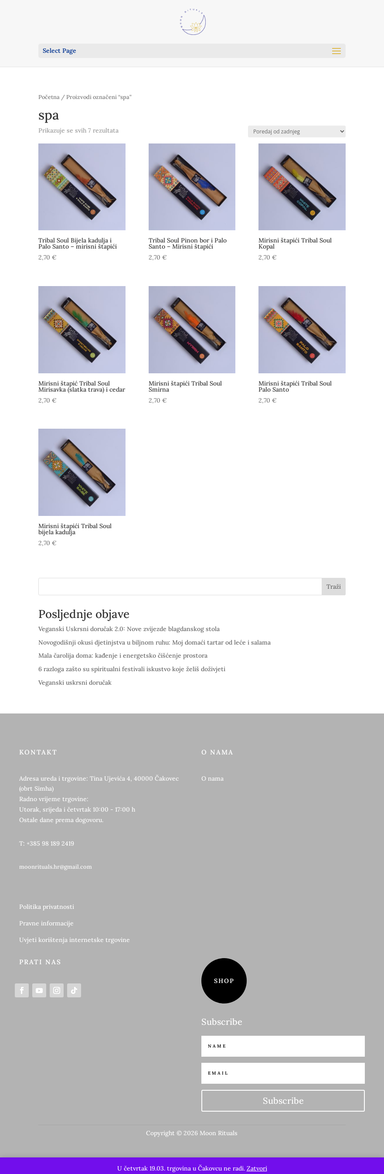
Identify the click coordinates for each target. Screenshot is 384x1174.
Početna (49, 97)
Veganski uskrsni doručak (75, 682)
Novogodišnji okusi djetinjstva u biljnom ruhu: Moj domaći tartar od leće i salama (154, 642)
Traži (333, 586)
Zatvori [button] (257, 1168)
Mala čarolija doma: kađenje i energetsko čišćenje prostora (122, 655)
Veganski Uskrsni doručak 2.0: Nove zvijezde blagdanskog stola (129, 629)
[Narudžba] (297, 131)
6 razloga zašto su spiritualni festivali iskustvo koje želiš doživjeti (131, 669)
